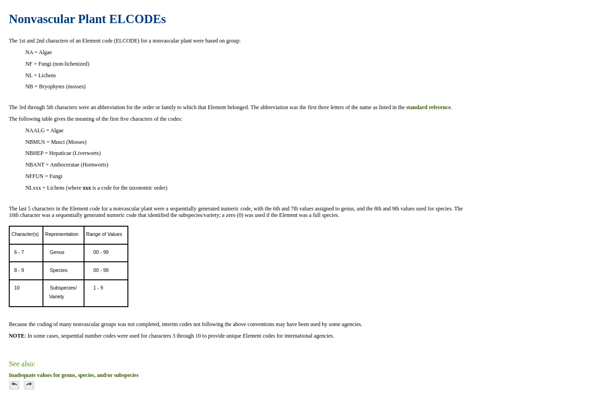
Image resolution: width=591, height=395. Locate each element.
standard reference (428, 107)
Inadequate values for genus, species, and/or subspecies (74, 375)
